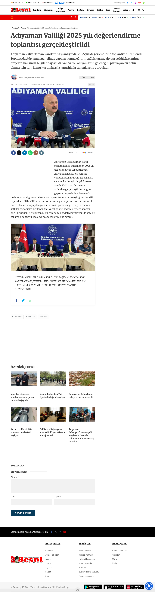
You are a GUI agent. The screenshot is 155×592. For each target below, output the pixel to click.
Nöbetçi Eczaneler (87, 559)
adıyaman (18, 317)
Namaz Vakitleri (86, 555)
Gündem (36, 10)
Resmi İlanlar (116, 10)
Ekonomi (48, 10)
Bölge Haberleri (60, 10)
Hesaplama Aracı (86, 576)
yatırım (44, 317)
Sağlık (100, 10)
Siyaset (90, 10)
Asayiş (71, 10)
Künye (115, 559)
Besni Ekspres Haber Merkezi (31, 77)
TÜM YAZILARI (87, 77)
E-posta (58, 497)
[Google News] (87, 153)
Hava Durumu (85, 551)
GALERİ (17, 3)
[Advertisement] (31, 177)
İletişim (115, 563)
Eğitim (80, 10)
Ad (13, 497)
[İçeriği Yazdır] (41, 152)
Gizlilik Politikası (119, 551)
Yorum (15, 477)
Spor (108, 10)
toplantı (31, 317)
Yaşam (91, 85)
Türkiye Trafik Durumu (89, 572)
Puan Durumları (86, 563)
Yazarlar (82, 567)
